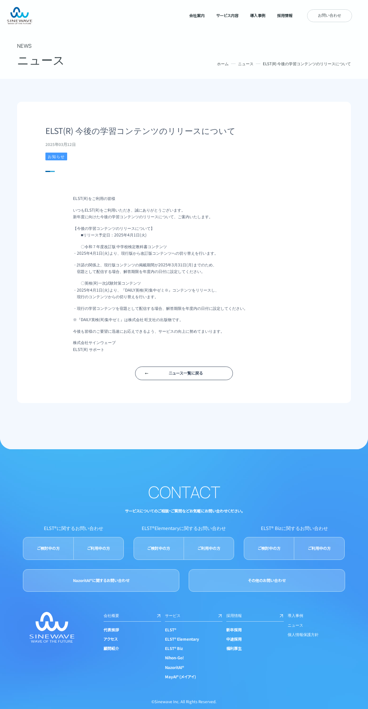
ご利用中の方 (98, 548)
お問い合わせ (329, 15)
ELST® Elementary (182, 639)
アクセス (111, 639)
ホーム (223, 63)
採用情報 (255, 615)
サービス (193, 615)
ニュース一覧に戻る (186, 373)
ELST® (170, 630)
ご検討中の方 (48, 548)
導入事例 (295, 615)
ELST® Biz (174, 648)
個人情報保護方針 (303, 634)
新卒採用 (234, 630)
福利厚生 (234, 648)
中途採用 (234, 639)
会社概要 (132, 615)
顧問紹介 (111, 648)
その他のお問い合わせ (267, 580)
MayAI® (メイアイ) (180, 676)
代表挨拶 (111, 630)
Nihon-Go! (174, 657)
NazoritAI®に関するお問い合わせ (101, 580)
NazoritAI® (174, 667)
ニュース (245, 63)
